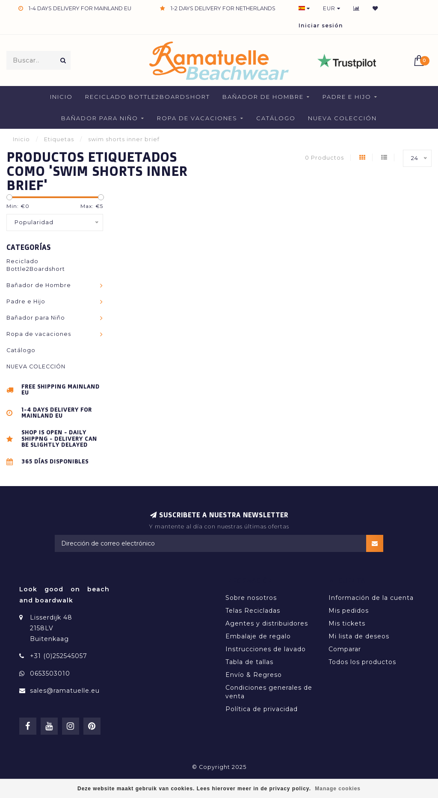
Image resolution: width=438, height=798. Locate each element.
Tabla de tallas (249, 662)
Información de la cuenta (371, 598)
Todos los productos (362, 662)
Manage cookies (338, 789)
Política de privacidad (261, 709)
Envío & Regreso (253, 675)
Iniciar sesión (321, 25)
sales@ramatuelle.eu (65, 690)
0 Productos (324, 157)
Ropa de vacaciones (197, 118)
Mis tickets (346, 623)
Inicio (61, 96)
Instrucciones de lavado (265, 649)
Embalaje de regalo (258, 636)
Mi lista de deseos (358, 636)
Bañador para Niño (99, 118)
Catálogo (276, 118)
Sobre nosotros (251, 598)
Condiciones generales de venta (268, 692)
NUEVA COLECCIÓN (342, 118)
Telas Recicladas (252, 610)
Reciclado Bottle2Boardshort (147, 96)
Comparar (344, 649)
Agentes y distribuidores (266, 623)
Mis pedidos (348, 610)
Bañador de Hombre (263, 96)
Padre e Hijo (347, 96)
